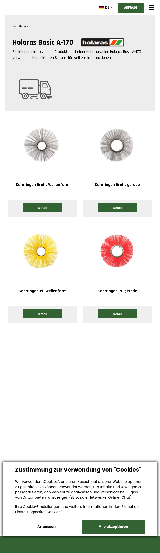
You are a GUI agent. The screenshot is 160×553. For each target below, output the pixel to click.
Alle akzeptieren (113, 526)
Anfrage (131, 7)
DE (104, 7)
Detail (42, 208)
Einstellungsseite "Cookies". (38, 511)
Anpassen (46, 526)
